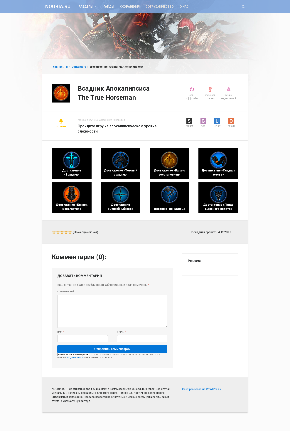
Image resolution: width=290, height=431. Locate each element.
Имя (60, 332)
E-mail (121, 332)
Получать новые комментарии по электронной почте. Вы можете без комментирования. (108, 356)
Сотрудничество (160, 6)
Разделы (86, 6)
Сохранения (130, 6)
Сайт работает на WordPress (201, 389)
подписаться (75, 357)
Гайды (109, 6)
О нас (184, 6)
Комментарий (65, 291)
